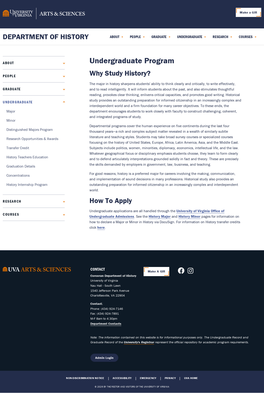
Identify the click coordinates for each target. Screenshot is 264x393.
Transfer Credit (17, 148)
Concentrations (18, 175)
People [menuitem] (137, 38)
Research (12, 201)
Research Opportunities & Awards (32, 138)
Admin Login (104, 358)
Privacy (170, 378)
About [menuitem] (116, 38)
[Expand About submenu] (62, 62)
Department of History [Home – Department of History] (46, 36)
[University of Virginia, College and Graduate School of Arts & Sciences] (44, 14)
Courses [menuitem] (247, 38)
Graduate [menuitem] (161, 38)
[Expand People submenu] (62, 75)
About (8, 62)
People (9, 76)
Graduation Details (20, 166)
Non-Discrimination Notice (85, 378)
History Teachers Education (27, 157)
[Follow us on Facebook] (181, 272)
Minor (10, 120)
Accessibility (122, 378)
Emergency (148, 378)
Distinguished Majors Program (29, 129)
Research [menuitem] (222, 38)
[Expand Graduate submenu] (62, 88)
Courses (11, 214)
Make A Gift (156, 271)
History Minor (189, 216)
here (101, 227)
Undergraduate (18, 102)
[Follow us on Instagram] (190, 272)
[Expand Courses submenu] (62, 214)
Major (10, 111)
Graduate (12, 89)
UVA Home (191, 378)
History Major (160, 216)
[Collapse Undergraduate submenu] (62, 101)
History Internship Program (26, 184)
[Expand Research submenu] (62, 201)
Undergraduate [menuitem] (191, 38)
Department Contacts (105, 324)
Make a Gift (248, 12)
